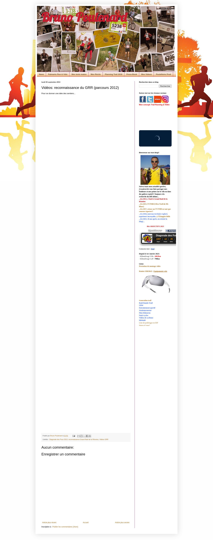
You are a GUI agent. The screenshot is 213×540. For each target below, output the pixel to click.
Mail (152, 249)
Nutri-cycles (143, 315)
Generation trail (145, 300)
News (41, 74)
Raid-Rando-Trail (146, 303)
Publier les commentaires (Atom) (65, 527)
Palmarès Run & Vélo (57, 74)
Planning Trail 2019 (113, 74)
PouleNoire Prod (163, 74)
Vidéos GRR (103, 439)
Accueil (86, 522)
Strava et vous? (144, 325)
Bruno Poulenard (84, 17)
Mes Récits (96, 74)
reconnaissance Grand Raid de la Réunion (83, 439)
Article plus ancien (122, 522)
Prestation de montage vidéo (149, 266)
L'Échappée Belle (163, 216)
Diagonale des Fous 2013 (58, 439)
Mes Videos (146, 74)
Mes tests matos (79, 74)
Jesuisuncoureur (145, 310)
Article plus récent (49, 522)
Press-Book (131, 74)
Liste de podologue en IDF (148, 323)
